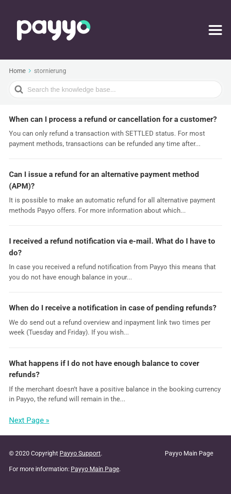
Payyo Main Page (95, 469)
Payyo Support (80, 453)
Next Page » (29, 420)
